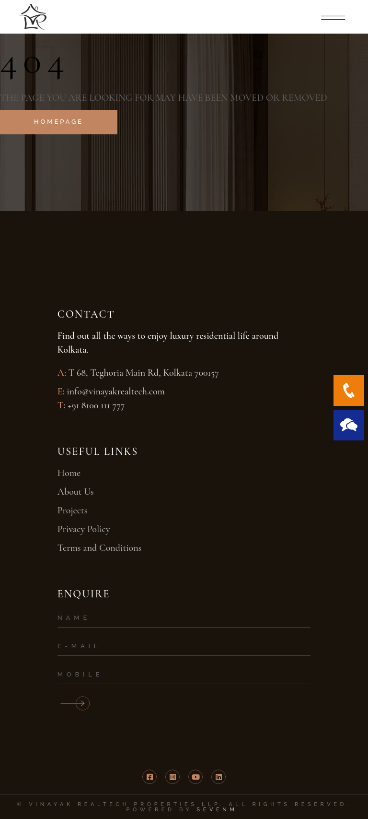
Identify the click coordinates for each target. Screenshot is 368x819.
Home (69, 473)
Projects (73, 510)
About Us (76, 492)
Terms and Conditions (100, 548)
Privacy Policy (84, 529)
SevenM (216, 810)
